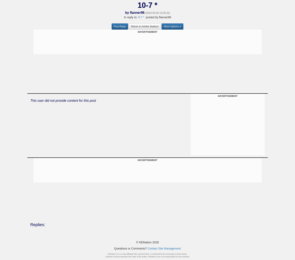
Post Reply (120, 26)
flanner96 (137, 12)
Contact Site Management (164, 248)
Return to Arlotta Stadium (144, 26)
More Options (172, 26)
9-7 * (141, 17)
